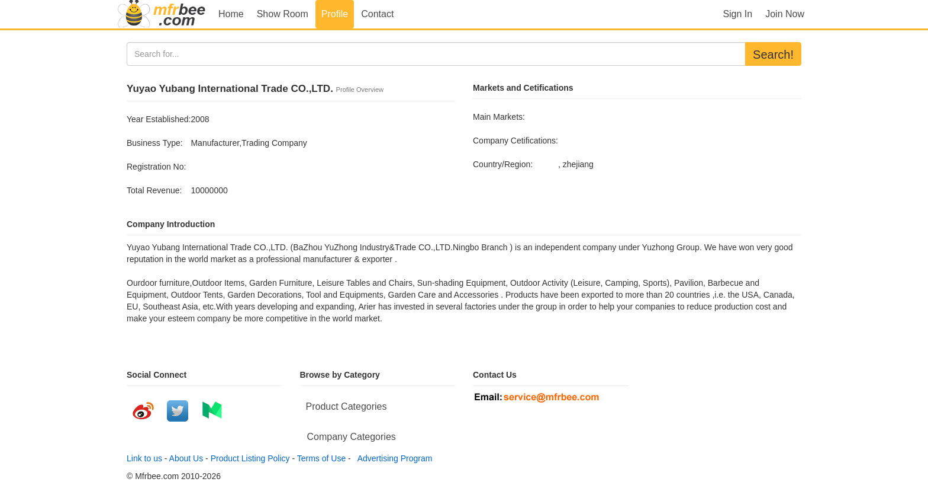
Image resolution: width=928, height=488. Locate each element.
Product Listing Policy (250, 458)
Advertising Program (393, 458)
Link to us (144, 458)
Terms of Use (321, 458)
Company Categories (351, 437)
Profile (334, 14)
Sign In (737, 14)
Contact (377, 14)
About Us (186, 458)
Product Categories (346, 406)
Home (231, 14)
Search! (773, 54)
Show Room (282, 14)
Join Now (784, 14)
